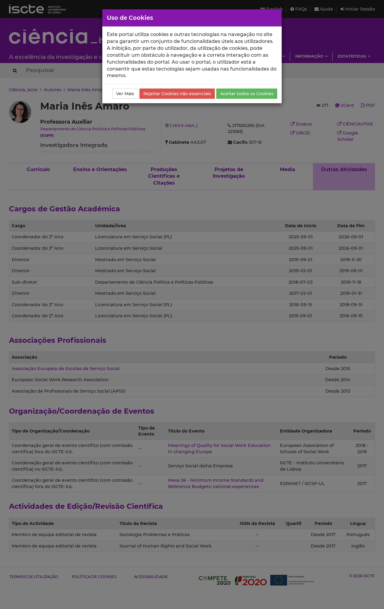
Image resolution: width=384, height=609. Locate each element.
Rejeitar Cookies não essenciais (177, 93)
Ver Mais (125, 93)
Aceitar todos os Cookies (246, 93)
